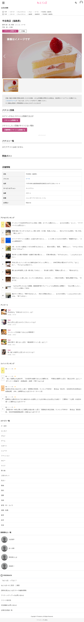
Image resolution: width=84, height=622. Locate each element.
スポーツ (4, 446)
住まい (3, 480)
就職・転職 (4, 510)
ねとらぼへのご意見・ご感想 (10, 585)
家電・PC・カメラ (7, 505)
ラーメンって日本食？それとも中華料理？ (21, 332)
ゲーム (3, 441)
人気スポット (5, 475)
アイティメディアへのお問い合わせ (12, 595)
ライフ (3, 465)
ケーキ (28, 179)
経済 (2, 520)
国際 (2, 495)
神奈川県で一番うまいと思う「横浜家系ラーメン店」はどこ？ (27, 342)
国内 (2, 490)
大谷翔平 (11, 539)
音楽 (2, 525)
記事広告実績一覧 (6, 610)
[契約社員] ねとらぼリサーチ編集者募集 (13, 590)
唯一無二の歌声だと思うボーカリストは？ (21, 352)
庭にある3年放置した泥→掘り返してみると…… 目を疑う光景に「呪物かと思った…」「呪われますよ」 (46, 270)
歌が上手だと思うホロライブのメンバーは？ (22, 322)
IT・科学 (4, 426)
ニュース (4, 451)
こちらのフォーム (10, 100)
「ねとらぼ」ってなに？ (9, 580)
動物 (2, 485)
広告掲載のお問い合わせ (9, 605)
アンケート (4, 305)
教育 (2, 515)
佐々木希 (11, 548)
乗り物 (3, 470)
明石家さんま (13, 557)
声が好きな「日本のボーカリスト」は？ (20, 312)
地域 (2, 500)
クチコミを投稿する (10, 31)
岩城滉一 (11, 566)
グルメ (3, 436)
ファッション (5, 456)
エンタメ (4, 431)
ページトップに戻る (42, 620)
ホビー (3, 460)
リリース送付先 (6, 600)
